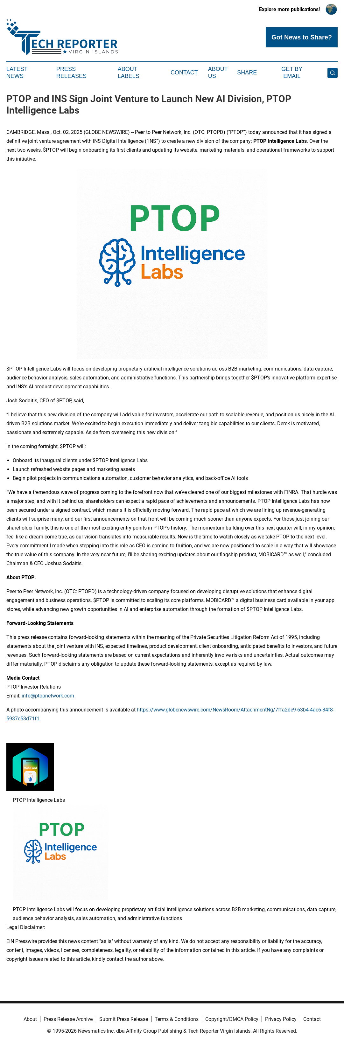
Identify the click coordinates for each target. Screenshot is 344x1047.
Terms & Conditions (177, 1019)
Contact (184, 72)
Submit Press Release (123, 1019)
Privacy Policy (281, 1019)
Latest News (16, 72)
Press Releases (71, 72)
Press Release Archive (68, 1019)
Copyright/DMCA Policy (231, 1019)
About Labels (128, 72)
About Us (218, 72)
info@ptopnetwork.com (48, 696)
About (30, 1019)
